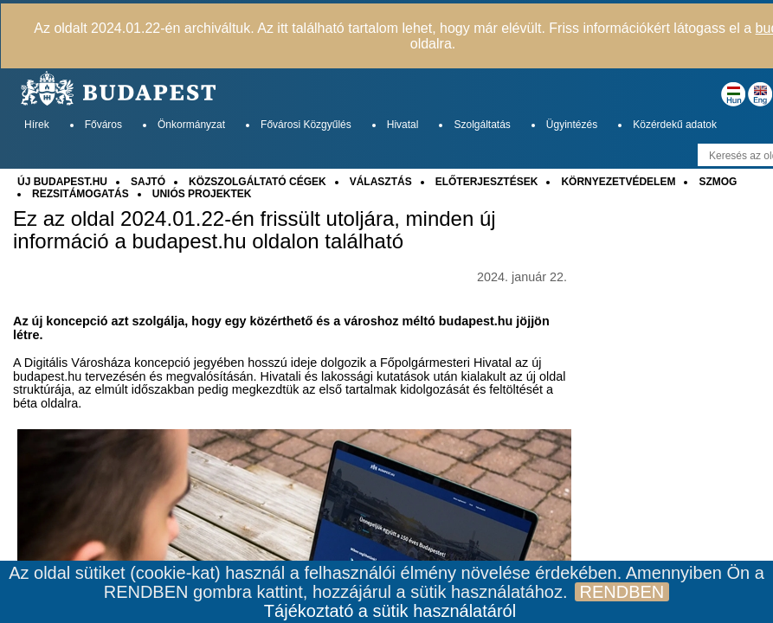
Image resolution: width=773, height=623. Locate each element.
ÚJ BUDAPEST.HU (62, 182)
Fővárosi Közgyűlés (306, 125)
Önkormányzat (191, 125)
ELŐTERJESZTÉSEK (486, 182)
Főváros (103, 125)
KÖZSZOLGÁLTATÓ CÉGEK (257, 182)
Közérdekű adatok (675, 125)
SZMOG (718, 182)
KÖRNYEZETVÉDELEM (618, 182)
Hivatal (403, 125)
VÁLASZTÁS (381, 182)
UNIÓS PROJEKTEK (202, 194)
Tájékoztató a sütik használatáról (390, 610)
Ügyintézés (571, 125)
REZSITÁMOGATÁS (80, 194)
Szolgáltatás (482, 125)
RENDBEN (622, 591)
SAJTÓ (148, 182)
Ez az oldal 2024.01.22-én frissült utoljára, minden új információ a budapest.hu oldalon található (254, 230)
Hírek (36, 125)
